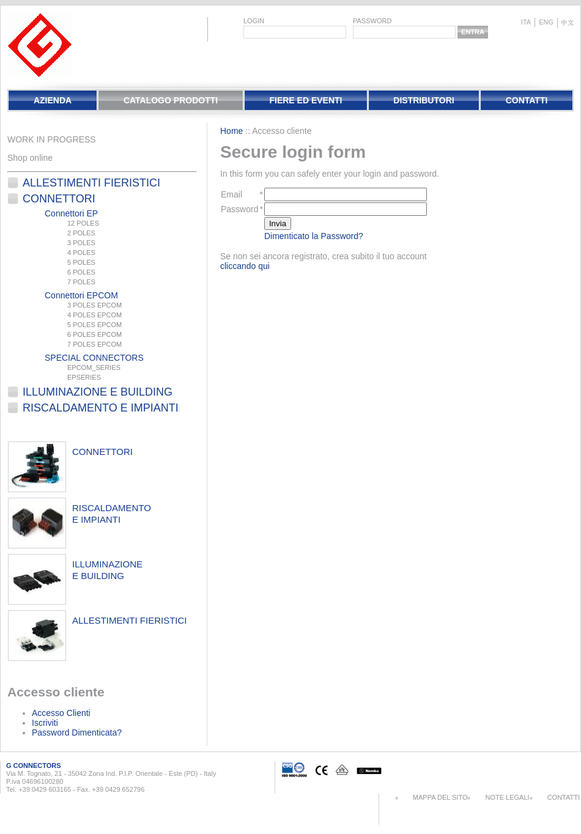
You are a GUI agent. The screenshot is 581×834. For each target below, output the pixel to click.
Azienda (53, 100)
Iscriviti (45, 723)
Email (231, 194)
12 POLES (83, 223)
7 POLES (81, 282)
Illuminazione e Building (97, 392)
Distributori (423, 100)
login (253, 20)
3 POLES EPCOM (94, 305)
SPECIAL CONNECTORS (94, 358)
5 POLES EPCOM (94, 324)
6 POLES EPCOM (94, 334)
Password (239, 209)
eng (546, 22)
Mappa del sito (440, 797)
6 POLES (81, 272)
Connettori (59, 199)
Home (231, 131)
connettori (102, 451)
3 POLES (81, 242)
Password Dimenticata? (77, 732)
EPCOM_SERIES (93, 367)
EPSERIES (84, 377)
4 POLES (81, 252)
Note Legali (507, 797)
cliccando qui (245, 266)
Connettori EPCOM (81, 295)
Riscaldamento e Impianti (101, 408)
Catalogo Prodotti (171, 100)
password (372, 20)
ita (526, 22)
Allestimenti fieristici (91, 183)
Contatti (527, 100)
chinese (567, 23)
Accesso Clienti (61, 713)
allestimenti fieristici (129, 620)
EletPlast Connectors (40, 45)
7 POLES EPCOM (94, 344)
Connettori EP (71, 213)
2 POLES (81, 233)
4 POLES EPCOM (94, 315)
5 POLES (81, 262)
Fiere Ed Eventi (305, 100)
